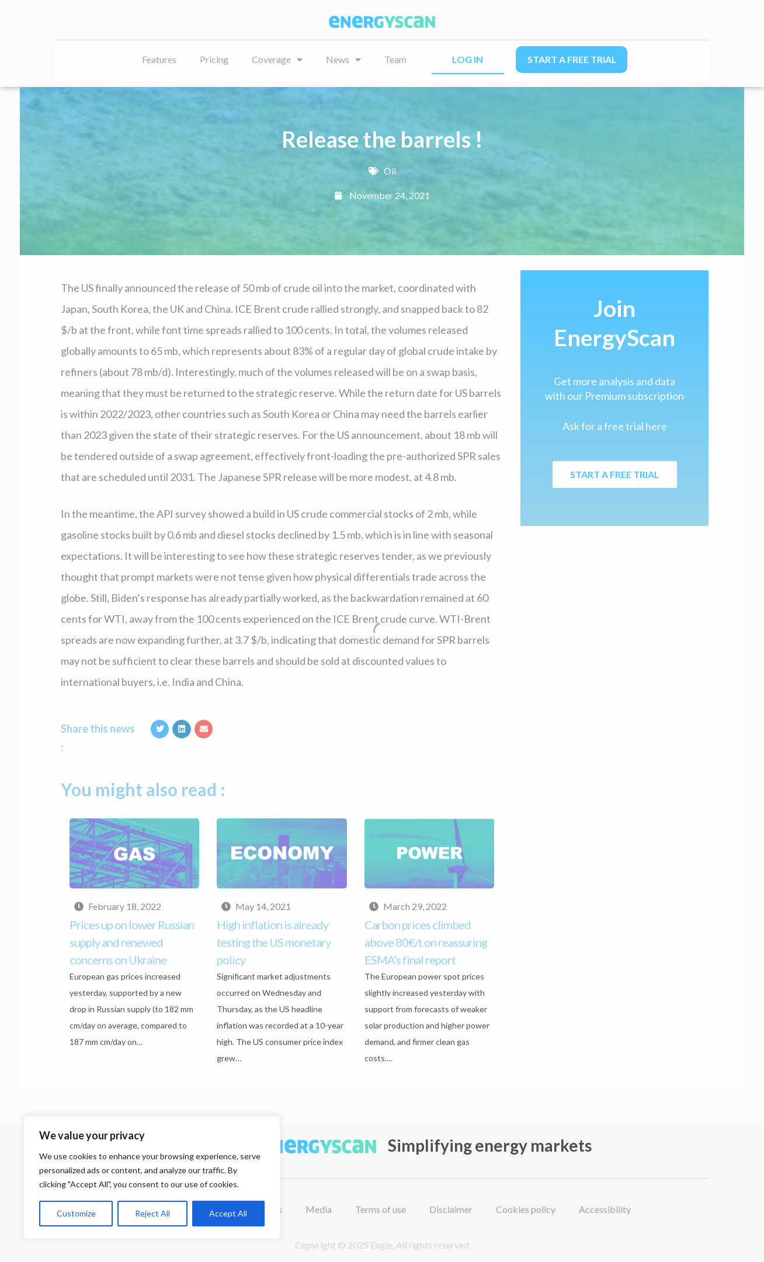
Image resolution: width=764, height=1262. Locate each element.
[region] (151, 1177)
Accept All (228, 1213)
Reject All (152, 1213)
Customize (76, 1213)
